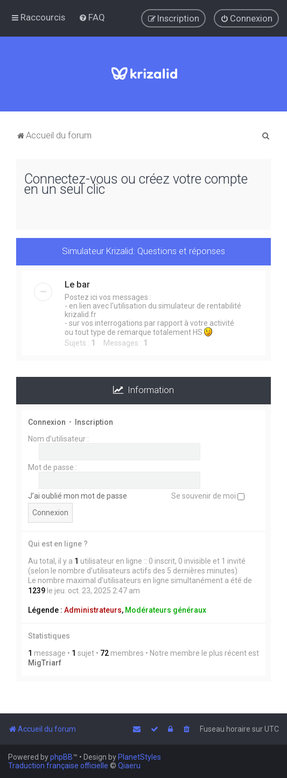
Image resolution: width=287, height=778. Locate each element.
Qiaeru (129, 765)
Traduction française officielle (58, 765)
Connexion (47, 422)
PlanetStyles (139, 757)
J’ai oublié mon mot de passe (77, 496)
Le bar (77, 284)
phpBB (61, 757)
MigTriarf (44, 662)
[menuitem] (92, 17)
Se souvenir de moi (207, 496)
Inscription (94, 422)
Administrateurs (93, 610)
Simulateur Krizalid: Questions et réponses (143, 251)
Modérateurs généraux (165, 610)
